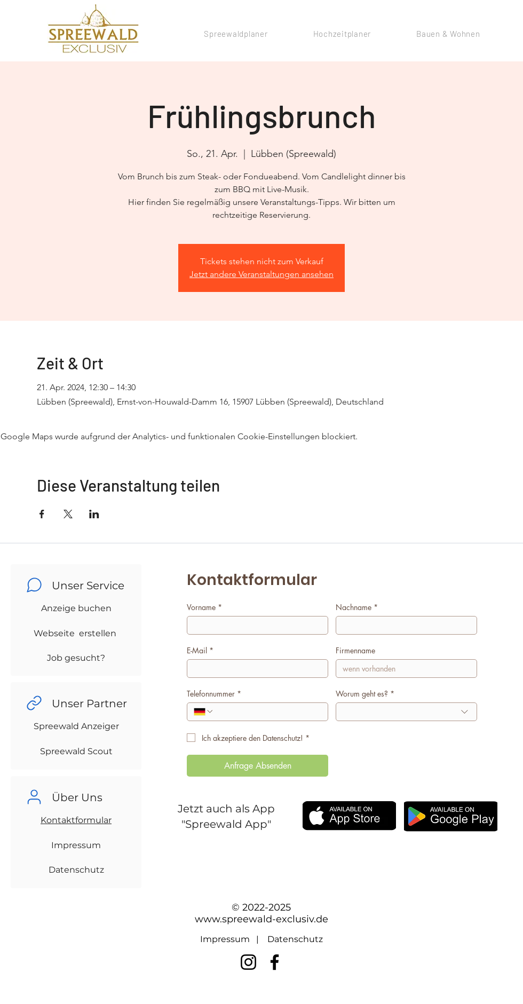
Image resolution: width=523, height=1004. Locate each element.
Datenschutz (76, 870)
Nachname (357, 607)
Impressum (76, 845)
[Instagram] (248, 962)
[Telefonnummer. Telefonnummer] (267, 712)
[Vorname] (254, 625)
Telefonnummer (214, 693)
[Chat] (34, 585)
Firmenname (355, 650)
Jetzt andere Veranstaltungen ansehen (261, 274)
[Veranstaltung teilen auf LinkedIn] (94, 514)
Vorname (204, 607)
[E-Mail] (254, 668)
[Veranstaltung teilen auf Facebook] (42, 514)
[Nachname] (403, 625)
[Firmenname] (403, 668)
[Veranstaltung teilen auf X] (68, 514)
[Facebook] (274, 962)
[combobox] (406, 711)
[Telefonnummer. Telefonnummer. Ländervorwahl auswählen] (204, 711)
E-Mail (200, 650)
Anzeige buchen (76, 608)
